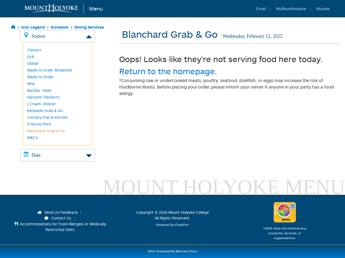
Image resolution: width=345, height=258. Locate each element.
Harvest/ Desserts (43, 97)
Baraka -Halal (39, 90)
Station (57, 35)
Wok (31, 83)
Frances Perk (39, 124)
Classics (34, 49)
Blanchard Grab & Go (46, 130)
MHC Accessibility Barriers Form (172, 251)
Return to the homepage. (168, 71)
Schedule (59, 27)
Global (32, 63)
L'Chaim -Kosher (41, 103)
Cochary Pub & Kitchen (47, 117)
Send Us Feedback (58, 212)
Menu (96, 8)
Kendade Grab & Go (45, 110)
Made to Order (40, 76)
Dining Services (89, 27)
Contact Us (57, 218)
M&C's (32, 137)
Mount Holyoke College (188, 212)
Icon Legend (33, 27)
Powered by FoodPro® (172, 225)
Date (57, 154)
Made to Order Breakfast (49, 70)
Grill (30, 56)
